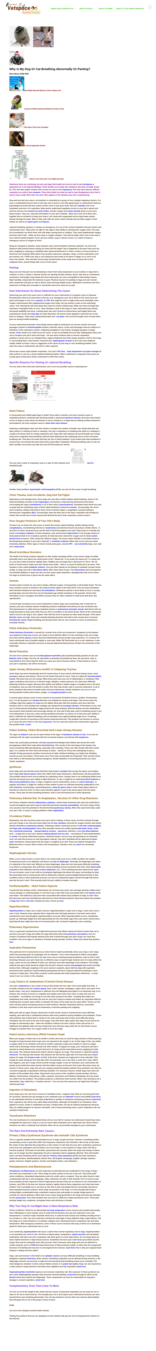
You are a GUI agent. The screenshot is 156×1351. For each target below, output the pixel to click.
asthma (23, 735)
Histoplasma (14, 1171)
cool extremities (81, 544)
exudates (64, 771)
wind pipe (35, 314)
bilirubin (12, 617)
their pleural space (27, 774)
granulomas (21, 1198)
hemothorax (36, 505)
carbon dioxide (74, 211)
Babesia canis (15, 658)
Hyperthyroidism (16, 911)
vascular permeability (69, 805)
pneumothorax (66, 505)
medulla (81, 206)
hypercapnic (33, 222)
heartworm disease (72, 418)
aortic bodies (43, 211)
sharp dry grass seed (61, 787)
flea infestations (48, 590)
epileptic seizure (52, 1256)
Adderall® (69, 1097)
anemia (74, 507)
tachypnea (87, 184)
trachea (36, 700)
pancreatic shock (85, 828)
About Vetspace (88, 9)
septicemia (50, 528)
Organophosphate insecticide (22, 1272)
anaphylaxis (16, 528)
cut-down (60, 317)
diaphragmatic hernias (62, 341)
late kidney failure (40, 570)
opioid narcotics (79, 1234)
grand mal (67, 1264)
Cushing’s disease (71, 706)
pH (47, 541)
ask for (91, 463)
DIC (33, 513)
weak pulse (19, 547)
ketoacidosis (79, 570)
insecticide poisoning (23, 831)
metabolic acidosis (60, 541)
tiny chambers (60, 823)
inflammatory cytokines (45, 802)
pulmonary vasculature (77, 934)
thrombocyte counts (18, 620)
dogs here (15, 901)
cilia (26, 1145)
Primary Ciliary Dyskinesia (61, 1156)
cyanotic (39, 300)
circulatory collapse (25, 533)
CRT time (61, 351)
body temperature (74, 351)
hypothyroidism (30, 1232)
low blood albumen (90, 831)
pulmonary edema (62, 808)
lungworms (83, 737)
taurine (92, 893)
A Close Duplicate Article (34, 146)
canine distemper (86, 782)
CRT (48, 300)
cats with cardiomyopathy (90, 826)
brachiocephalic (35, 327)
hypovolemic (72, 533)
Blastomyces (29, 1171)
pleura (28, 638)
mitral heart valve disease (56, 423)
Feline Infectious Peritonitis (21, 632)
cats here (30, 901)
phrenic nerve (15, 1277)
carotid (31, 211)
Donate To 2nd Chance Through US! (130, 9)
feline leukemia (91, 779)
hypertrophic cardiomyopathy (42, 489)
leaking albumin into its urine (56, 834)
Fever (18, 333)
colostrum (17, 787)
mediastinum (23, 986)
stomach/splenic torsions (45, 831)
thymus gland (40, 989)
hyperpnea (67, 190)
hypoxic (45, 222)
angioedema (58, 811)
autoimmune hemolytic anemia (71, 609)
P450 (33, 1245)
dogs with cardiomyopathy (24, 828)
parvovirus (62, 831)
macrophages (76, 965)
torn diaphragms (42, 502)
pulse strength (92, 351)
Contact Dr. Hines (105, 9)
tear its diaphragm (61, 862)
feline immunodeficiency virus (22, 782)
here (22, 725)
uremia (15, 836)
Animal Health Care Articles (64, 9)
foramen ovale (34, 1057)
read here (96, 1097)
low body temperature (56, 1210)
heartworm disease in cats (74, 735)
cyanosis (47, 722)
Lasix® (78, 845)
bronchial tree (48, 745)
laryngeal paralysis (58, 692)
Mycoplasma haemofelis (50, 656)
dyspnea (36, 192)
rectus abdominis (48, 870)
